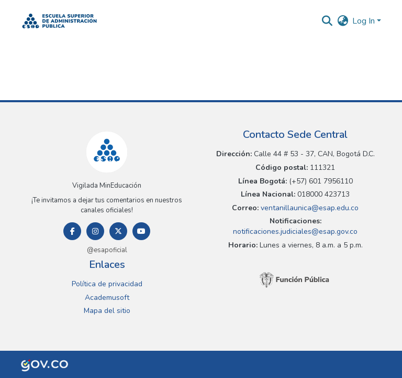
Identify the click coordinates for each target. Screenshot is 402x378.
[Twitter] (118, 231)
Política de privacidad (107, 284)
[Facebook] (72, 231)
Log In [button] (364, 21)
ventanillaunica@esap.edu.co (309, 208)
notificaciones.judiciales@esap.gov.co (295, 231)
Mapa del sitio (107, 311)
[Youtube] (141, 231)
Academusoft (107, 298)
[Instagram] (95, 231)
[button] (59, 20)
